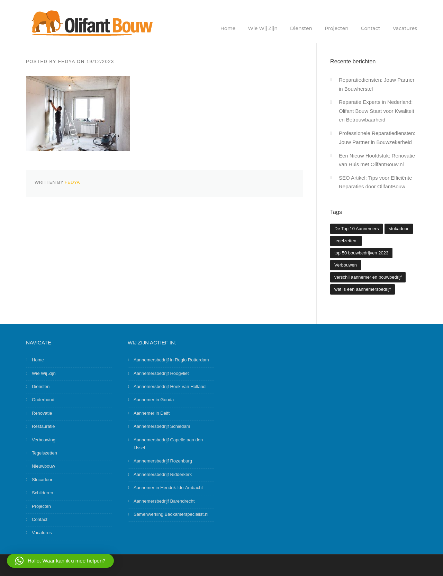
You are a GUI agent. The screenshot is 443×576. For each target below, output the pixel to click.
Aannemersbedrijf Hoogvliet (161, 373)
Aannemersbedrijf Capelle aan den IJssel (168, 443)
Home (228, 28)
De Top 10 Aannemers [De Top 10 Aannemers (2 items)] (356, 228)
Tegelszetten (44, 453)
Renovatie (42, 413)
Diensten (301, 28)
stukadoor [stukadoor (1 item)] (398, 228)
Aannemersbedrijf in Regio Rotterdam (171, 359)
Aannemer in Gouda (154, 399)
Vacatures (405, 28)
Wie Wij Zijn (263, 28)
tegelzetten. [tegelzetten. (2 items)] (346, 240)
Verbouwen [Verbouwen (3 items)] (345, 265)
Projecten (337, 28)
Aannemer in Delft (152, 413)
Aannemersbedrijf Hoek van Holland (170, 386)
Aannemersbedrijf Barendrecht (164, 501)
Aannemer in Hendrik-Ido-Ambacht (168, 487)
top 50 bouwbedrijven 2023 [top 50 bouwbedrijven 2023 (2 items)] (361, 252)
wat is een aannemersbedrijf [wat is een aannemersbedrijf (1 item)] (362, 289)
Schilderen (42, 492)
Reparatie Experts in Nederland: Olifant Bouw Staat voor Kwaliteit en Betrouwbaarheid (376, 111)
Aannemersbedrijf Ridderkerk (163, 474)
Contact (370, 28)
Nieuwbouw (43, 466)
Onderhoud (43, 399)
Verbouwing (43, 439)
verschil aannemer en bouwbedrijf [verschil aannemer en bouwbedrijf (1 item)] (367, 277)
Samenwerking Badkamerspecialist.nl (171, 514)
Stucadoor (42, 479)
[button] (60, 561)
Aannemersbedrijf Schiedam (162, 426)
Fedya (66, 61)
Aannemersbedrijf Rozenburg (163, 461)
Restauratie (43, 426)
